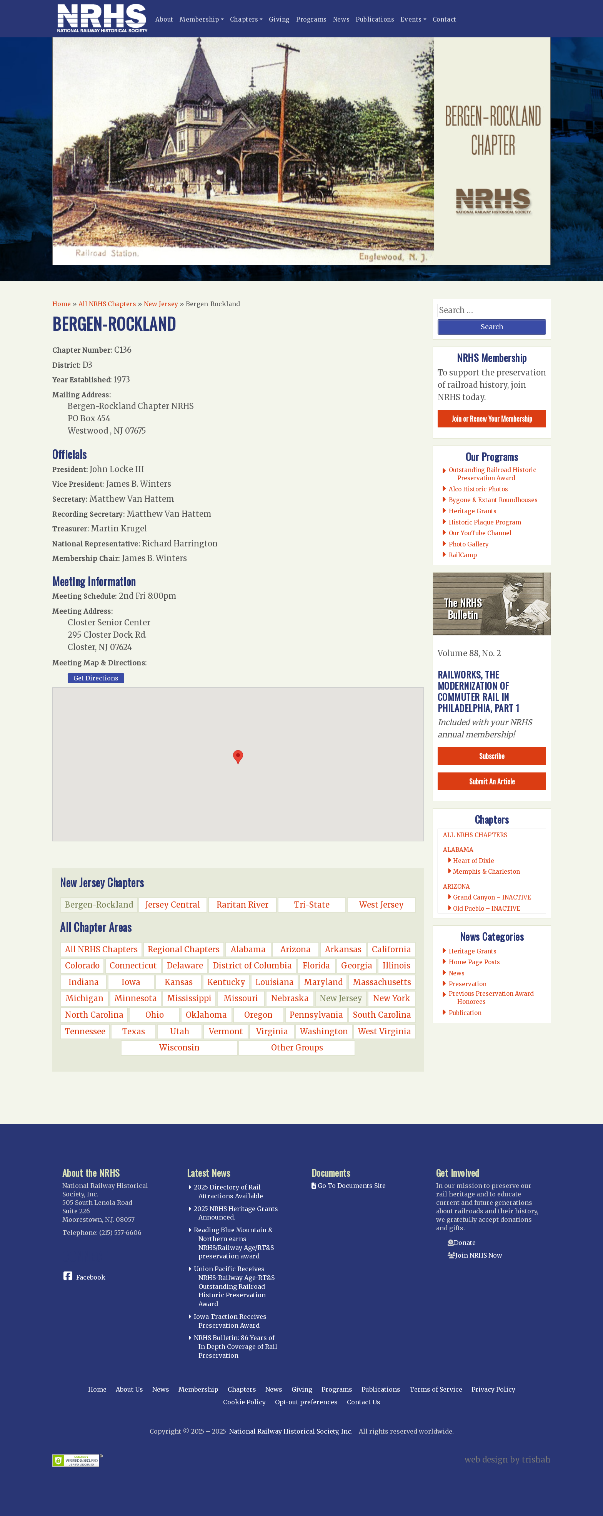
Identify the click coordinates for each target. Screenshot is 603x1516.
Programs (311, 19)
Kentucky (226, 982)
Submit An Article (492, 781)
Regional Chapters (184, 949)
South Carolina (382, 1015)
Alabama (248, 949)
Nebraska (290, 998)
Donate (465, 1242)
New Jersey (161, 304)
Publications (375, 19)
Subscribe (492, 756)
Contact (444, 19)
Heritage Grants (472, 511)
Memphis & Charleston (486, 871)
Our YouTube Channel (480, 533)
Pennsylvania (316, 1015)
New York (391, 998)
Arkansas (343, 949)
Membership (199, 19)
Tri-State (312, 905)
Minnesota (135, 998)
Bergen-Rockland (99, 905)
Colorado (82, 965)
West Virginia (384, 1031)
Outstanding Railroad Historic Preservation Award (492, 474)
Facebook (90, 1277)
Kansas (179, 982)
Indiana (83, 982)
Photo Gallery (469, 544)
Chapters (244, 19)
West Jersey (381, 905)
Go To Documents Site (348, 1185)
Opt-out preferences (306, 1402)
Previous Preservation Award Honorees (491, 997)
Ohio (154, 1015)
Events (411, 19)
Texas (133, 1031)
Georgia (356, 965)
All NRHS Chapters (107, 304)
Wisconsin (179, 1047)
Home (61, 304)
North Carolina (94, 1015)
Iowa (131, 982)
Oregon (258, 1015)
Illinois (396, 965)
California (391, 949)
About (164, 19)
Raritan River (242, 905)
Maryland (323, 982)
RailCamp (463, 555)
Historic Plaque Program (485, 522)
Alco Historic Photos (478, 489)
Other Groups (297, 1047)
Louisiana (274, 982)
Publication (465, 1013)
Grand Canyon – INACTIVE (492, 897)
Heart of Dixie (473, 860)
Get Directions (95, 678)
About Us (129, 1389)
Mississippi (189, 998)
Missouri (240, 998)
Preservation (467, 984)
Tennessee (85, 1031)
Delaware (185, 965)
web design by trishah (508, 1459)
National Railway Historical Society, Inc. (291, 1431)
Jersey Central (172, 905)
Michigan (84, 998)
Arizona (295, 949)
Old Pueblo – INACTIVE (486, 908)
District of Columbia (252, 965)
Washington (324, 1031)
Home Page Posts (474, 962)
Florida (316, 965)
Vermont (226, 1031)
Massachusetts (382, 982)
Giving (279, 19)
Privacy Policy (493, 1389)
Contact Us (363, 1402)
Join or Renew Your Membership (491, 419)
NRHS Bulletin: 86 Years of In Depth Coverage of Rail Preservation (235, 1346)
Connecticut (133, 965)
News (341, 19)
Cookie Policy (244, 1402)
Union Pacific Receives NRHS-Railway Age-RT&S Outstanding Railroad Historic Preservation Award (234, 1286)
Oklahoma (206, 1015)
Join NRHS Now (478, 1255)
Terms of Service (436, 1389)
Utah (180, 1031)
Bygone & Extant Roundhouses (493, 500)
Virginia (272, 1031)
